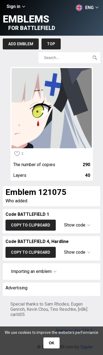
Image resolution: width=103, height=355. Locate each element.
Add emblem (20, 44)
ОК (51, 343)
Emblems (29, 22)
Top (51, 44)
